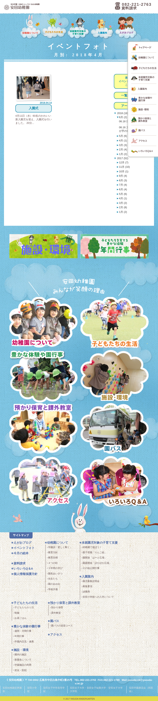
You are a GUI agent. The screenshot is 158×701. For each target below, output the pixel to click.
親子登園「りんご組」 (95, 552)
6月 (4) (123, 189)
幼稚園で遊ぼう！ (92, 547)
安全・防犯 (21, 670)
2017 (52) (122, 158)
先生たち (53, 578)
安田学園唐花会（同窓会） (141, 689)
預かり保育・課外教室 (43, 429)
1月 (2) (123, 154)
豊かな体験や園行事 (27, 626)
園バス (54, 621)
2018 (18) (122, 113)
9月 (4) (123, 175)
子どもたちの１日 (24, 607)
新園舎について (23, 659)
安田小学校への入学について (98, 597)
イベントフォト (24, 547)
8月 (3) (123, 180)
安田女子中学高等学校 (54, 689)
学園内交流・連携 (24, 641)
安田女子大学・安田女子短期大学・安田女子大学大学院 (96, 689)
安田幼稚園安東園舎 (12, 689)
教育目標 (53, 557)
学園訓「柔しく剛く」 (60, 547)
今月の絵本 (21, 553)
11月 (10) (124, 166)
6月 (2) (123, 117)
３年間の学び (55, 568)
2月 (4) (123, 149)
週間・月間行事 (23, 631)
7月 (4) (123, 184)
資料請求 (20, 563)
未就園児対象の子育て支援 (78, 26)
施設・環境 (114, 376)
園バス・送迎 (114, 429)
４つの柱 (53, 563)
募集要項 (87, 586)
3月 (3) (123, 145)
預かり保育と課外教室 (65, 602)
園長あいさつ (55, 573)
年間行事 (19, 636)
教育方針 (53, 552)
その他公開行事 (91, 568)
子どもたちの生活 (54, 26)
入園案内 (102, 26)
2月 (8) (123, 207)
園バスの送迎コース (62, 625)
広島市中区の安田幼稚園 (44, 7)
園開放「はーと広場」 (95, 557)
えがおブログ (126, 26)
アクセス (43, 482)
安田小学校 (32, 689)
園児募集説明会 (91, 581)
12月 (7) (123, 162)
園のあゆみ (54, 584)
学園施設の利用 (23, 665)
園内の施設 (21, 654)
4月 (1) (123, 140)
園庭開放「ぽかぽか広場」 (97, 563)
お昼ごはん (21, 618)
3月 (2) (123, 202)
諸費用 (86, 591)
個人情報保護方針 (26, 574)
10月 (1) (123, 171)
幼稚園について (30, 26)
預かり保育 (57, 607)
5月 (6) (123, 135)
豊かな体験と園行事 (43, 376)
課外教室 (56, 612)
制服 (17, 612)
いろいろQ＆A (114, 482)
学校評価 (53, 589)
